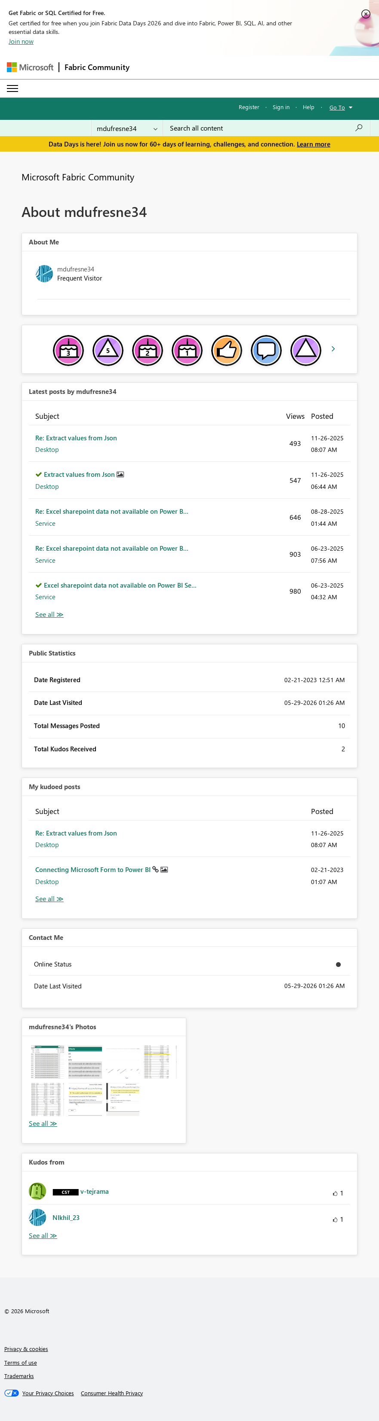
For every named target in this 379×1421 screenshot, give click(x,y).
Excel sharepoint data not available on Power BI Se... (120, 585)
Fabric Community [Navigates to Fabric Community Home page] (97, 67)
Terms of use (20, 1362)
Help (308, 106)
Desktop (47, 449)
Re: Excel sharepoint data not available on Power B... (111, 511)
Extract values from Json (80, 474)
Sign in (281, 106)
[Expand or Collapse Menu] (12, 88)
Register (249, 106)
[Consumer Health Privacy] (112, 1393)
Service (45, 523)
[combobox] (266, 128)
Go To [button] (337, 107)
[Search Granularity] (127, 128)
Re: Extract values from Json (76, 437)
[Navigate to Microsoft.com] (30, 67)
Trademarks (19, 1375)
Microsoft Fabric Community (78, 177)
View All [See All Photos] (43, 1123)
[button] (47, 1061)
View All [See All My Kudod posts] (49, 899)
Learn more (313, 144)
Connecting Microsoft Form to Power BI (93, 869)
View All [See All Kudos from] (43, 1236)
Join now (21, 41)
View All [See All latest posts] (49, 614)
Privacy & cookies (26, 1348)
